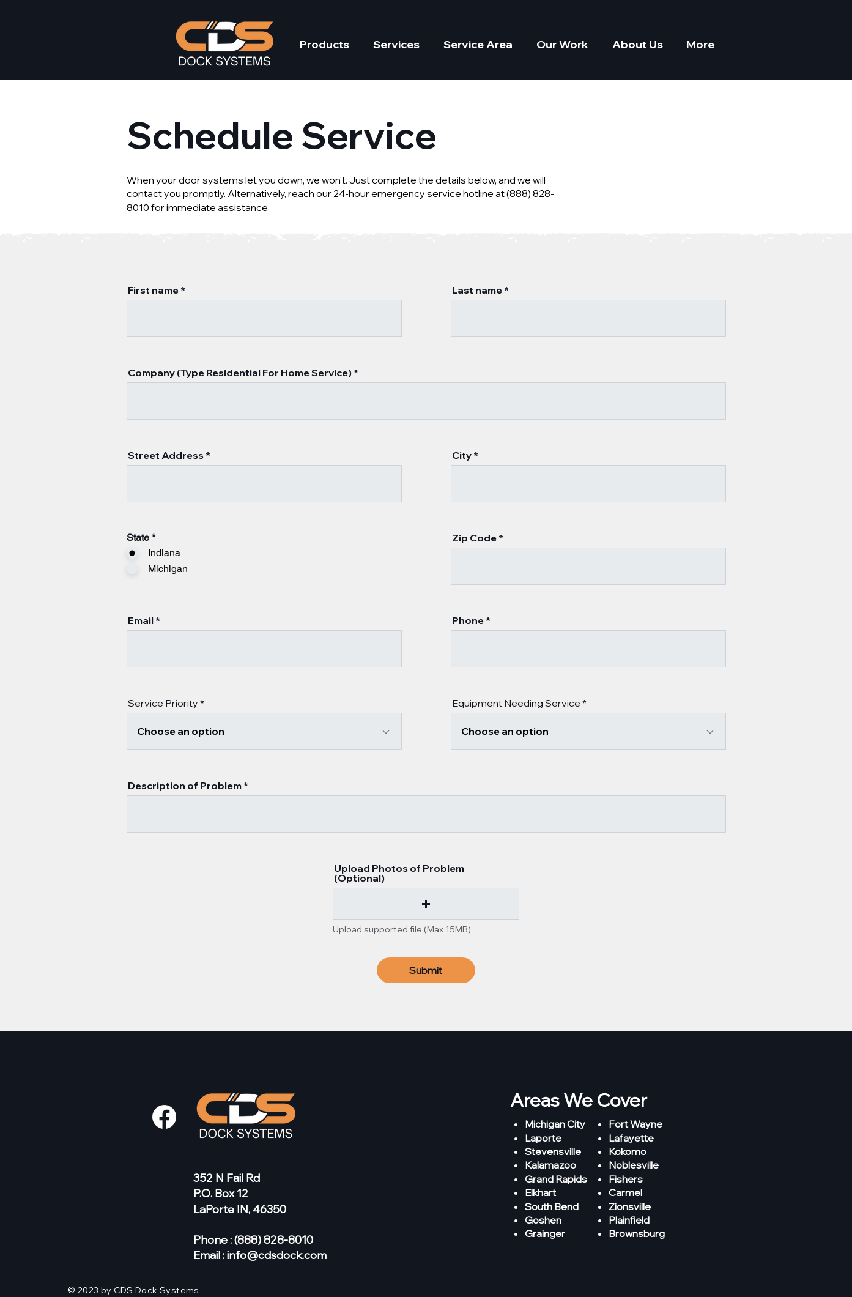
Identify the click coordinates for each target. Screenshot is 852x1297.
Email (141, 620)
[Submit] (426, 970)
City (462, 455)
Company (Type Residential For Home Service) (240, 372)
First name (153, 290)
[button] (324, 45)
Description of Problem (185, 785)
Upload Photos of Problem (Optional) (399, 873)
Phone (468, 620)
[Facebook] (164, 1117)
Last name (477, 290)
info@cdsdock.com (277, 1255)
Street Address (166, 455)
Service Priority (163, 703)
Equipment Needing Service (516, 703)
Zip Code (474, 538)
